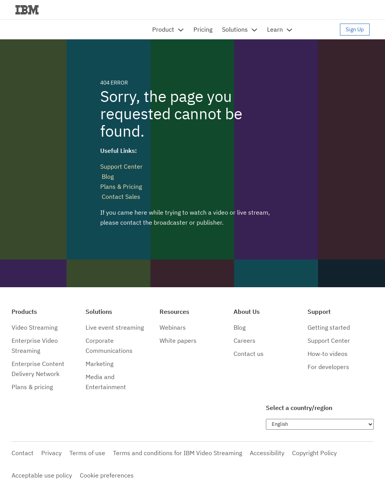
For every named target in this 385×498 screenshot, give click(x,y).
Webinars (173, 327)
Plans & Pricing (121, 186)
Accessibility (267, 453)
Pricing (202, 29)
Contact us (249, 353)
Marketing (99, 364)
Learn (275, 29)
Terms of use (87, 453)
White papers (178, 340)
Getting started (329, 327)
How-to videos (328, 353)
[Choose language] (320, 424)
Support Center (121, 166)
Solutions (235, 29)
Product (163, 29)
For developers (328, 367)
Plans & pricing (32, 387)
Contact (23, 453)
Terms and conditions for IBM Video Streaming (177, 453)
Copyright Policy (314, 453)
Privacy (51, 453)
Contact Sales (120, 196)
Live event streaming (115, 327)
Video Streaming (34, 327)
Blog (107, 176)
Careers (245, 340)
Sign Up (355, 29)
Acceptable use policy (42, 475)
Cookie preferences (107, 475)
